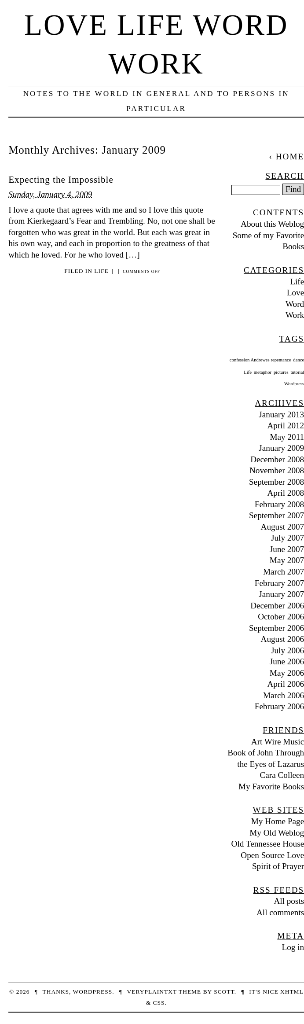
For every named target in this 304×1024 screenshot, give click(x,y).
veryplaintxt (152, 991)
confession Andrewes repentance (260, 359)
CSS (159, 1002)
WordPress (93, 991)
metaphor (262, 372)
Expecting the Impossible (61, 179)
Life (101, 271)
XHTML (291, 991)
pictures (281, 372)
